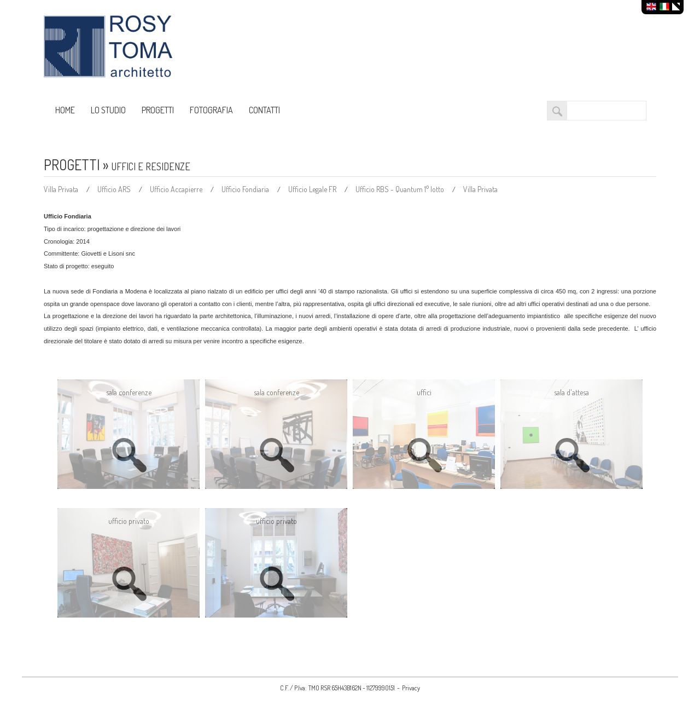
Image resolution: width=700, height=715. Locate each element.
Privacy (411, 688)
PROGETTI (158, 110)
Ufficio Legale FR (313, 189)
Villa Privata (62, 189)
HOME (65, 110)
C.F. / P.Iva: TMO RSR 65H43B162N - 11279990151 (337, 688)
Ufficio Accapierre (177, 189)
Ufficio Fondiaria (246, 189)
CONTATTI (264, 110)
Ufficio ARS (114, 189)
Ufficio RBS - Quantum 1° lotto (400, 189)
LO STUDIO (108, 110)
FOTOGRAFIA (211, 110)
